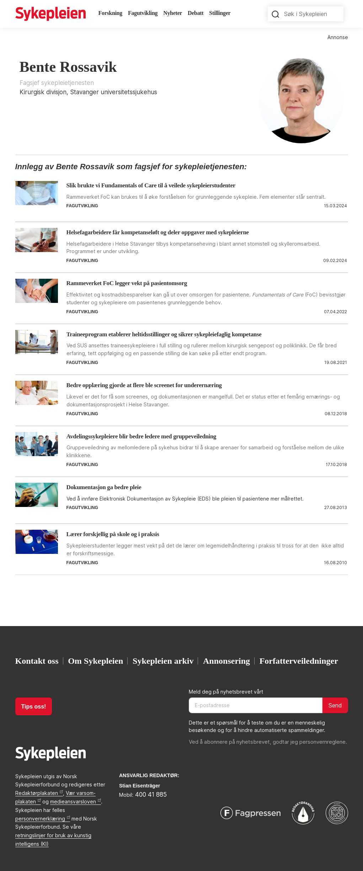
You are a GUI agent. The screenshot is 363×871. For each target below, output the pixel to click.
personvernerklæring (42, 819)
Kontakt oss (37, 661)
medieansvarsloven (75, 801)
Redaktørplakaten (39, 793)
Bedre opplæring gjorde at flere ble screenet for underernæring (144, 385)
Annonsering (226, 661)
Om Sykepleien (95, 661)
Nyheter (172, 13)
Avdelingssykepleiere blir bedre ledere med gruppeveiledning (141, 436)
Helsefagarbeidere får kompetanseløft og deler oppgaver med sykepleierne (157, 232)
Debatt (195, 13)
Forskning (110, 13)
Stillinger (219, 13)
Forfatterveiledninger (299, 661)
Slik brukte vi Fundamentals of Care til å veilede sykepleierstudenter (150, 185)
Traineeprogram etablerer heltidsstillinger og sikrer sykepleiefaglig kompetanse (164, 334)
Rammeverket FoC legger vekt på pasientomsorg (126, 283)
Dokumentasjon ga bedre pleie (104, 487)
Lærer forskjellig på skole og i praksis (112, 534)
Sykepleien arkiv (163, 661)
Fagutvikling (143, 13)
